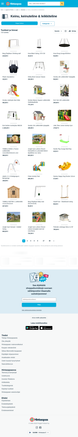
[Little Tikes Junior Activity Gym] (64, 119)
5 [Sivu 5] (37, 241)
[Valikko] (2, 3)
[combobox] (44, 4)
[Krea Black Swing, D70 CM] (39, 47)
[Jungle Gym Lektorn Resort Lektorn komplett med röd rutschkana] (39, 222)
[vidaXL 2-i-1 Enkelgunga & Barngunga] (13, 170)
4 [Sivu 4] (34, 241)
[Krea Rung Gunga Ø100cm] (64, 47)
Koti (2, 10)
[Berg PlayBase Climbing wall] (13, 47)
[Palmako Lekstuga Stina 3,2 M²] (64, 222)
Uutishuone (6, 376)
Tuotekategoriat (7, 385)
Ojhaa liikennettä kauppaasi (12, 351)
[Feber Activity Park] (39, 170)
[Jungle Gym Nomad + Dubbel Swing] (13, 222)
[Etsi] (62, 4)
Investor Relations (8, 379)
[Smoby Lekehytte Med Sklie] (13, 94)
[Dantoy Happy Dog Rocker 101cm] (64, 170)
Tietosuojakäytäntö (8, 407)
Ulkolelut (23, 10)
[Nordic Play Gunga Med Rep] (64, 144)
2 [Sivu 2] (27, 241)
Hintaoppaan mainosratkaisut (12, 344)
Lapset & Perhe (9, 10)
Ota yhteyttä (6, 341)
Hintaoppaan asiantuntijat (11, 392)
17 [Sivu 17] (43, 241)
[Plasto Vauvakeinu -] (13, 70)
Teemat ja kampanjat (9, 372)
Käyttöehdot (6, 400)
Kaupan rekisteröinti (9, 348)
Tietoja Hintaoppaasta (9, 338)
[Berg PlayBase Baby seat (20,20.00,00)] (39, 196)
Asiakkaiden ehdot (8, 357)
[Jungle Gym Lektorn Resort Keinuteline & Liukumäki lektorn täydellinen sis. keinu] (39, 144)
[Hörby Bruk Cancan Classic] (39, 70)
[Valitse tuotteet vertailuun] (72, 31)
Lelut (17, 10)
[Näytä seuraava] (54, 240)
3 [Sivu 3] (30, 241)
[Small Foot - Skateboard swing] (64, 196)
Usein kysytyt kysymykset (11, 361)
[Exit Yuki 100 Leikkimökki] (64, 94)
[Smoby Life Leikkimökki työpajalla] (39, 119)
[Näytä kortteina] (65, 31)
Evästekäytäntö (7, 404)
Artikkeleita (6, 382)
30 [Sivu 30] (49, 241)
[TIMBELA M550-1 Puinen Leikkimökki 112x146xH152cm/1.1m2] (13, 144)
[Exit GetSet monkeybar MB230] (13, 119)
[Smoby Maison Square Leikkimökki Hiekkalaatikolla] (39, 94)
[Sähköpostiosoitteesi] (39, 299)
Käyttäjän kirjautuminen (10, 354)
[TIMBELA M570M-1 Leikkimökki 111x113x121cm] (13, 196)
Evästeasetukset (8, 410)
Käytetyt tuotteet (7, 389)
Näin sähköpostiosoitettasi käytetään (32, 310)
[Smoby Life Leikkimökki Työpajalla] (64, 70)
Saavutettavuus (7, 364)
